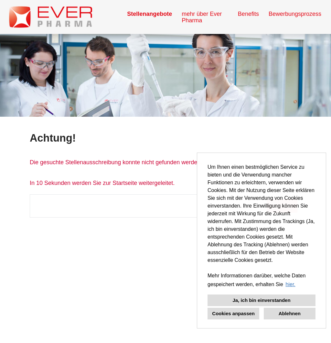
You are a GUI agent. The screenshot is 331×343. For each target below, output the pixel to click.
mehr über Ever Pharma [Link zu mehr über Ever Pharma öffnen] (202, 17)
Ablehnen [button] (290, 313)
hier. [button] (290, 284)
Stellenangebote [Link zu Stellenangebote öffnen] (149, 14)
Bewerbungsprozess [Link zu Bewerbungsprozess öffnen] (295, 14)
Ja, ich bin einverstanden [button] (261, 300)
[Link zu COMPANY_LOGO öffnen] (50, 17)
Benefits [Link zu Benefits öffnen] (248, 14)
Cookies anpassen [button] (233, 313)
